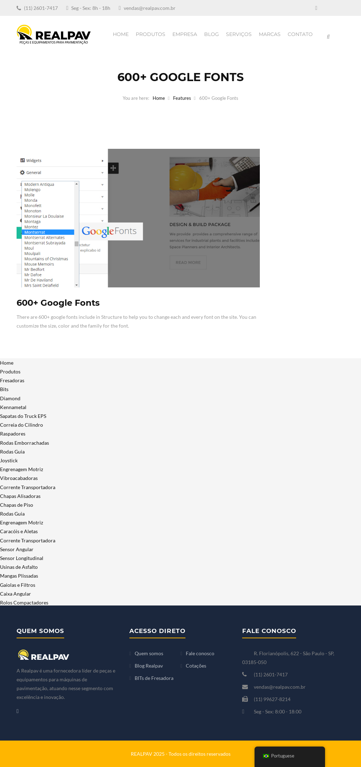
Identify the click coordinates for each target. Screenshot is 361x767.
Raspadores (12, 434)
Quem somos (149, 653)
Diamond (10, 398)
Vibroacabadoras (19, 478)
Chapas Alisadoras (20, 496)
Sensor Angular (16, 549)
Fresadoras (12, 380)
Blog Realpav (149, 666)
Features (182, 98)
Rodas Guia (12, 452)
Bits (4, 389)
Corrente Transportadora (27, 487)
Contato (300, 34)
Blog (211, 34)
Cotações (196, 666)
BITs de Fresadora (154, 678)
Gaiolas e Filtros (17, 585)
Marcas (270, 34)
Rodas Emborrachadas (24, 443)
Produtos (150, 34)
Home (121, 34)
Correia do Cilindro (21, 425)
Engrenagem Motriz (21, 469)
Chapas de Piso (16, 505)
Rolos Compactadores (24, 602)
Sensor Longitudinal (21, 558)
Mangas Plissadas (19, 576)
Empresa (184, 34)
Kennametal (13, 407)
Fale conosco (200, 653)
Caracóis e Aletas (19, 531)
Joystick (9, 460)
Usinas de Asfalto (19, 567)
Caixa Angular (15, 594)
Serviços (239, 34)
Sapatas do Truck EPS (23, 416)
